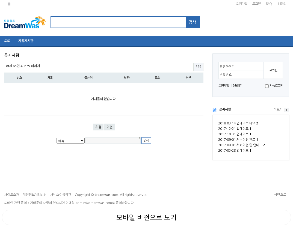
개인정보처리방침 (35, 194)
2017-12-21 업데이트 (234, 128)
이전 (109, 127)
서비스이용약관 (60, 194)
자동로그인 (276, 85)
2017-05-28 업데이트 (234, 150)
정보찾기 (237, 85)
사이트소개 (11, 194)
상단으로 (280, 194)
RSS (198, 66)
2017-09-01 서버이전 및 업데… (241, 145)
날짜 (126, 77)
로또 (7, 41)
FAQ (269, 3)
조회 (157, 77)
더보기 (278, 109)
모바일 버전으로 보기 (146, 217)
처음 (98, 127)
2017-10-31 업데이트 (234, 134)
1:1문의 (281, 3)
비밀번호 (226, 74)
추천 (188, 77)
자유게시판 (25, 41)
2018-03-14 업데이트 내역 (238, 123)
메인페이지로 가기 (9, 4)
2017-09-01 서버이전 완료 (238, 139)
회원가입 (241, 3)
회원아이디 (227, 66)
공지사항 (225, 109)
